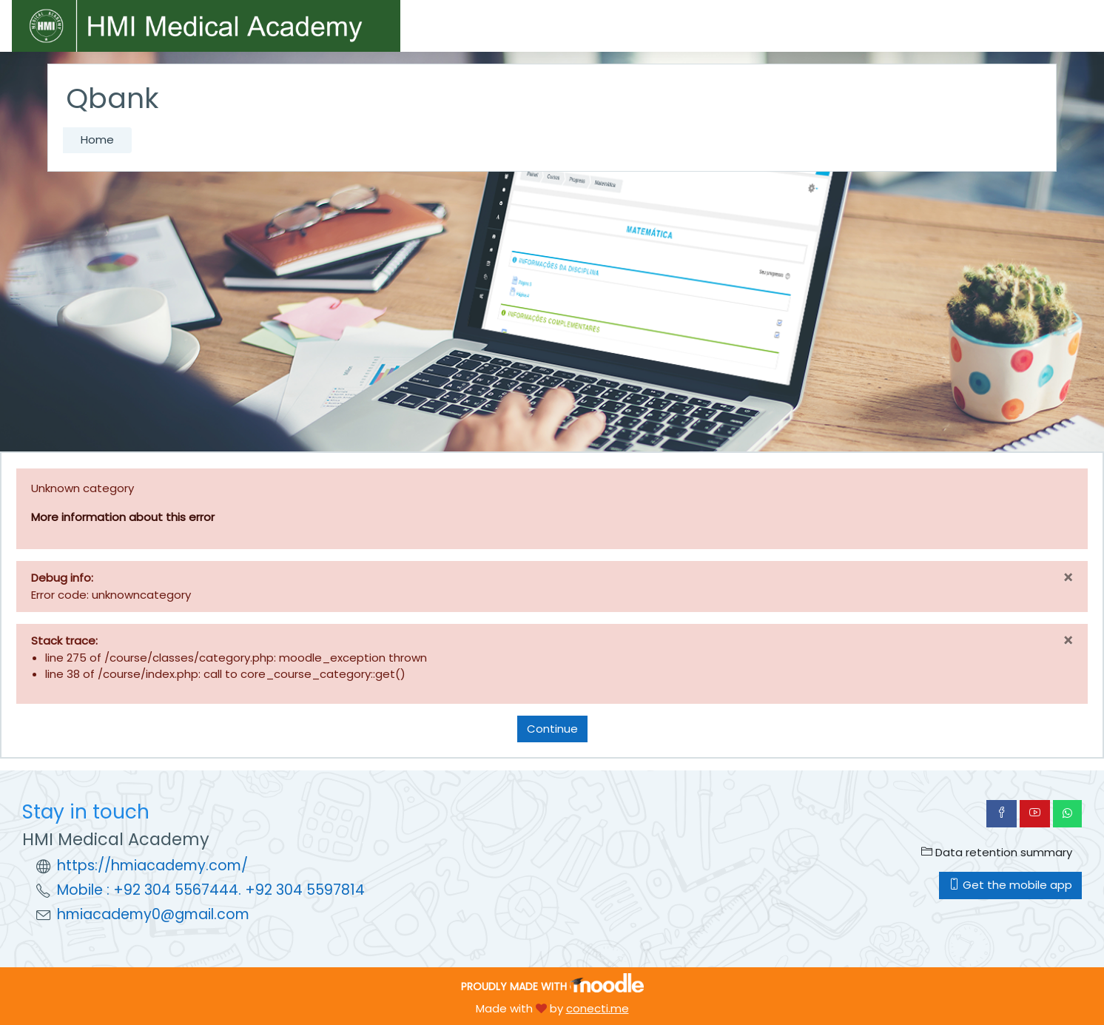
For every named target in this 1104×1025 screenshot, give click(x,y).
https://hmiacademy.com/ (152, 866)
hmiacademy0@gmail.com (153, 914)
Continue (552, 728)
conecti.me (597, 1008)
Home (97, 139)
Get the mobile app (1010, 885)
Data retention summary (996, 852)
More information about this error (123, 517)
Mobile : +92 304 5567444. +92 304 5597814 (211, 890)
